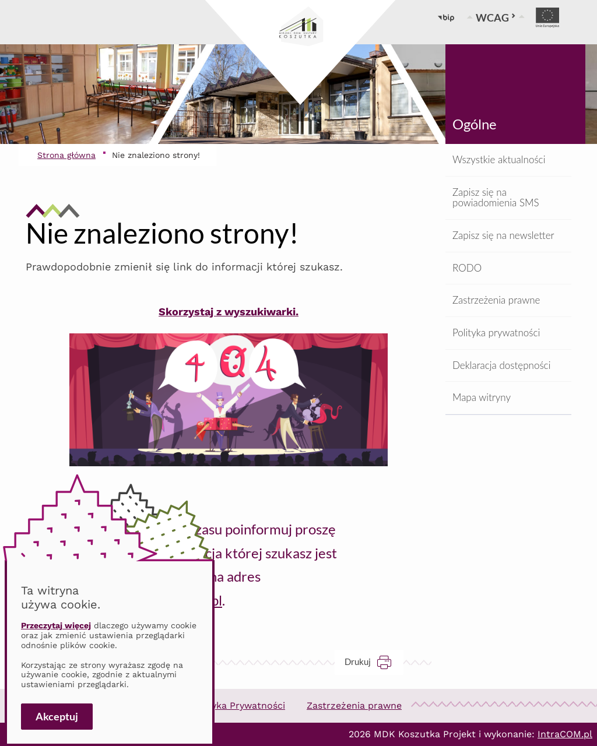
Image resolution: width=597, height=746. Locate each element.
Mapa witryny (481, 397)
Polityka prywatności (496, 332)
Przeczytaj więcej (56, 625)
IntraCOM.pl (565, 734)
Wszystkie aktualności (498, 159)
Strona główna (66, 155)
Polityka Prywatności (238, 705)
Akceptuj (57, 716)
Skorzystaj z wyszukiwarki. (228, 311)
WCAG (496, 17)
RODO (467, 268)
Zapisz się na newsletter (503, 235)
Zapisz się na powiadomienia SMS (495, 197)
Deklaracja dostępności (501, 365)
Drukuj (374, 662)
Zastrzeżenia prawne (496, 300)
